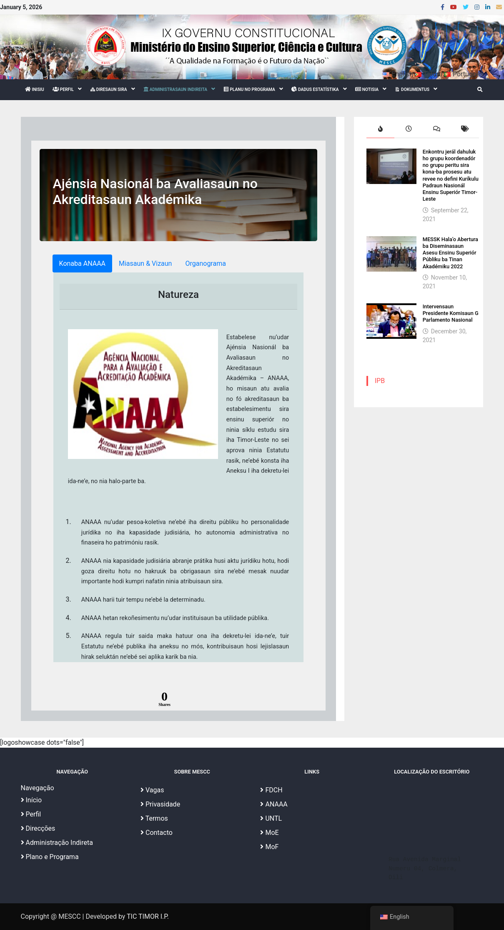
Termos (154, 818)
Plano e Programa (50, 857)
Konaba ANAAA (82, 263)
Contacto (156, 833)
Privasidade (160, 804)
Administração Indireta (57, 843)
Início (31, 800)
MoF (269, 847)
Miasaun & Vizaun (145, 263)
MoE (269, 833)
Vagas (152, 790)
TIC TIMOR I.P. (148, 916)
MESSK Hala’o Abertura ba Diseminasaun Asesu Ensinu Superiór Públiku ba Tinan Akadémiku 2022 (450, 253)
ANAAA (273, 804)
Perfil (31, 814)
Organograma (205, 263)
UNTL (271, 818)
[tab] (380, 129)
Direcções (38, 828)
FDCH (271, 790)
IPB (380, 381)
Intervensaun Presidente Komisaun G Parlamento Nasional (451, 313)
